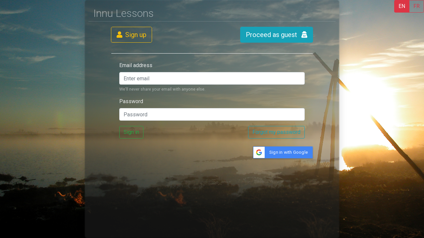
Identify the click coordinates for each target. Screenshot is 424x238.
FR (416, 6)
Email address (135, 65)
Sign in (131, 132)
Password (131, 101)
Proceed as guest (276, 35)
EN (401, 6)
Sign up (131, 35)
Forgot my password (276, 132)
